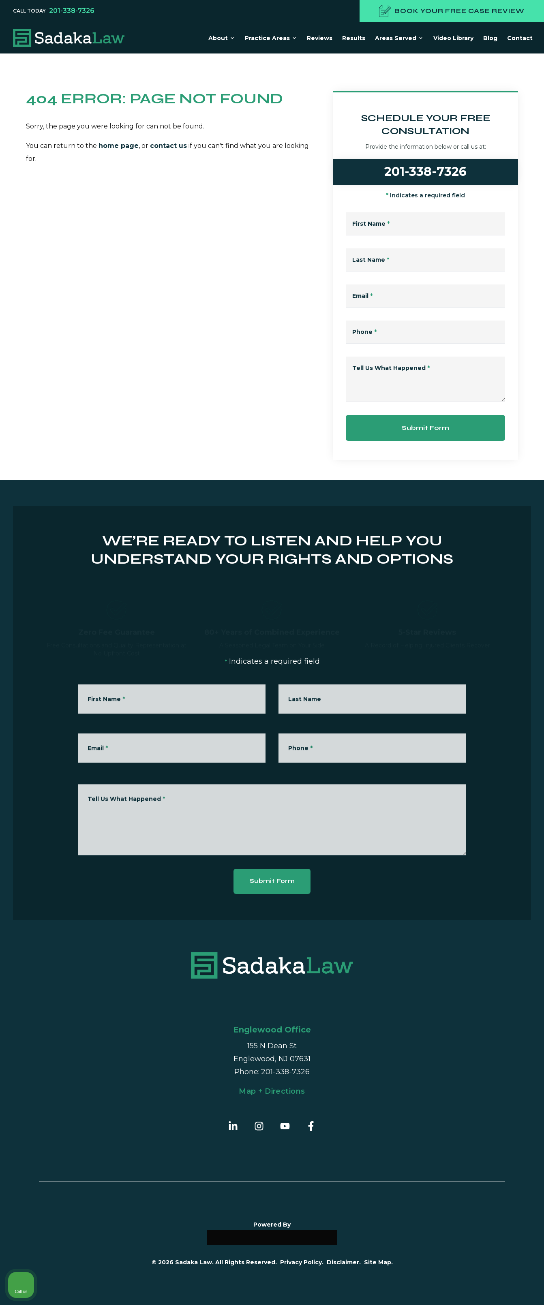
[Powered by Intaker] (475, 1289)
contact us (168, 146)
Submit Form (425, 428)
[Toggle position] (500, 1047)
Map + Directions (272, 1092)
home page (119, 146)
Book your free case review (452, 11)
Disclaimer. (344, 1263)
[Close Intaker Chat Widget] (517, 1047)
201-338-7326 (71, 11)
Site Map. (378, 1263)
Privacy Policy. (301, 1263)
